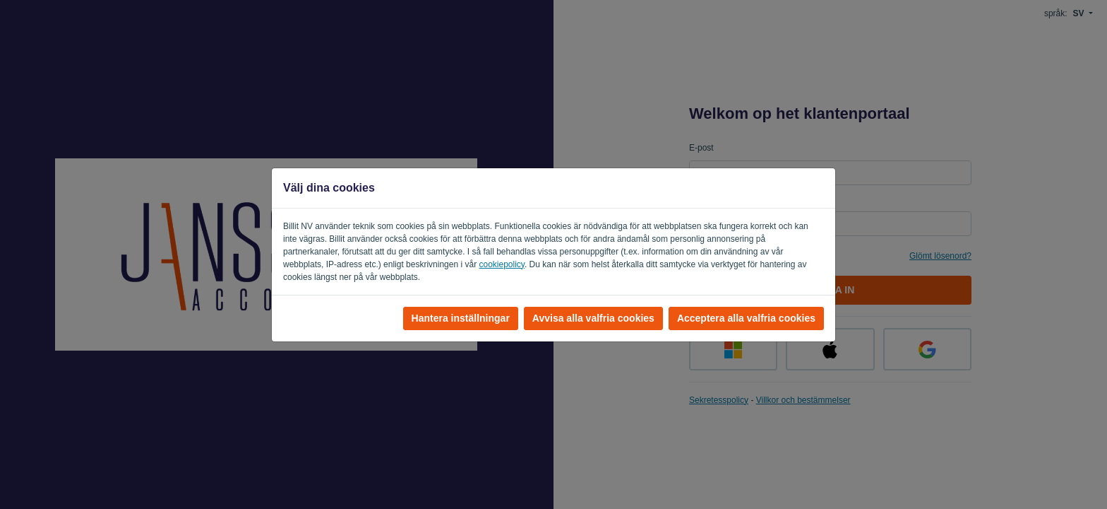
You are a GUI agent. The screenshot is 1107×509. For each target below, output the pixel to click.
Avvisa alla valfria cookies (593, 318)
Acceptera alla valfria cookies (746, 318)
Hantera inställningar (461, 318)
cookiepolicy (501, 264)
